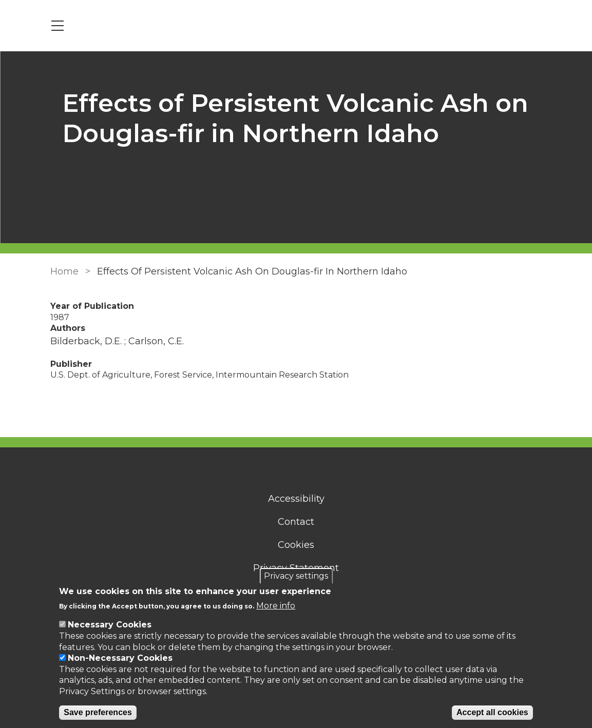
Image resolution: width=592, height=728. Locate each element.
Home (64, 271)
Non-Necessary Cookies (120, 658)
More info (275, 606)
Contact (296, 521)
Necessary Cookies (109, 624)
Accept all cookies (492, 712)
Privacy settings (296, 576)
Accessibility (296, 498)
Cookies (296, 544)
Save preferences (98, 712)
